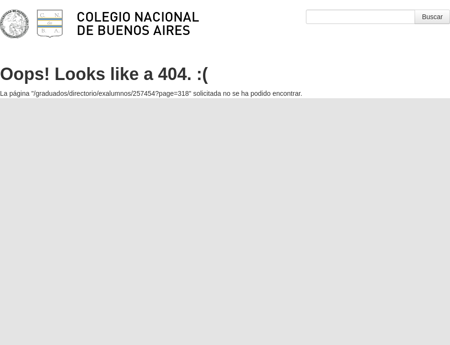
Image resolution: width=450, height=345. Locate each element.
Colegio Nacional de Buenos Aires (138, 23)
